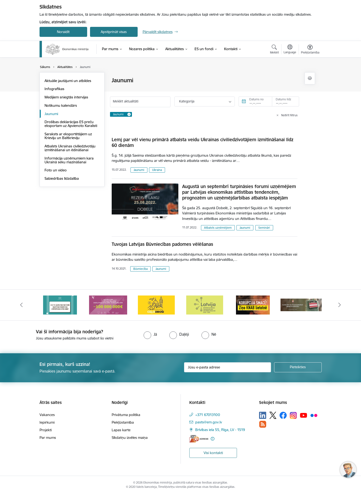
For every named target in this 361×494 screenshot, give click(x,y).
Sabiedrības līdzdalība (62, 178)
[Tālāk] (339, 305)
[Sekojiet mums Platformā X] (272, 415)
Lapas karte (121, 430)
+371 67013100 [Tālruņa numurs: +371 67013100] (207, 414)
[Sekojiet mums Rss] (262, 424)
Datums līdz (283, 99)
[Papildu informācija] (212, 439)
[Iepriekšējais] (21, 305)
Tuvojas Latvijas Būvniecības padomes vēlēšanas (162, 244)
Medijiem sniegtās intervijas (66, 97)
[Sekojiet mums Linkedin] (262, 415)
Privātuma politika (126, 414)
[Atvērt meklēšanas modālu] (274, 50)
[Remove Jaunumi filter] (129, 114)
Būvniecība (140, 269)
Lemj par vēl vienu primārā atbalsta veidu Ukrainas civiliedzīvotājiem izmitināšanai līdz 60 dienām (202, 142)
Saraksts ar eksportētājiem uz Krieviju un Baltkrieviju (68, 136)
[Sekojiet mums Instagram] (293, 415)
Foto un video (56, 170)
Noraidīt (63, 31)
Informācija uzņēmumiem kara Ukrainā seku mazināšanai (69, 160)
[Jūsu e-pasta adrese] (227, 367)
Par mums (48, 437)
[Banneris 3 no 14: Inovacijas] (108, 304)
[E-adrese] (198, 439)
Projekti (46, 430)
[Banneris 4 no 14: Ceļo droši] (156, 304)
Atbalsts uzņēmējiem (218, 227)
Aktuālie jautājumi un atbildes (68, 80)
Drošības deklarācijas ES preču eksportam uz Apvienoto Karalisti (71, 124)
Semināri (264, 227)
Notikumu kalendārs (61, 105)
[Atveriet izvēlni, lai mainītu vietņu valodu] (290, 49)
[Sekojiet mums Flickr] (313, 415)
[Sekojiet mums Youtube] (303, 415)
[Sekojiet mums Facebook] (283, 415)
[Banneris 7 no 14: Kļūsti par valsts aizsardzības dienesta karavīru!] (301, 304)
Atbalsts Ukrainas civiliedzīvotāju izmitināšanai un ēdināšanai (70, 148)
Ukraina (157, 170)
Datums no (256, 99)
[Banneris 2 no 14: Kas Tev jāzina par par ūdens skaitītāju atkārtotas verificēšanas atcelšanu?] (60, 304)
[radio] (150, 334)
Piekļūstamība (123, 422)
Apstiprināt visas (114, 31)
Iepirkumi (47, 422)
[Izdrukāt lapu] (310, 78)
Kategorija (186, 101)
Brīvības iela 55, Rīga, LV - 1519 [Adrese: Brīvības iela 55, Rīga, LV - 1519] (220, 429)
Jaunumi (51, 113)
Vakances (47, 414)
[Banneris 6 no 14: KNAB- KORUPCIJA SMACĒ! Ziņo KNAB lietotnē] (253, 304)
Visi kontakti (213, 452)
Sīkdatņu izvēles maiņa (130, 437)
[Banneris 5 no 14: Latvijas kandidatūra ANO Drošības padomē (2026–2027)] (204, 304)
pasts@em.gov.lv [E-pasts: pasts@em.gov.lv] (208, 422)
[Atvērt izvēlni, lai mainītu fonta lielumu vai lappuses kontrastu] (310, 50)
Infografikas (54, 89)
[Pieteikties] (298, 367)
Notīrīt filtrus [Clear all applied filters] (289, 115)
